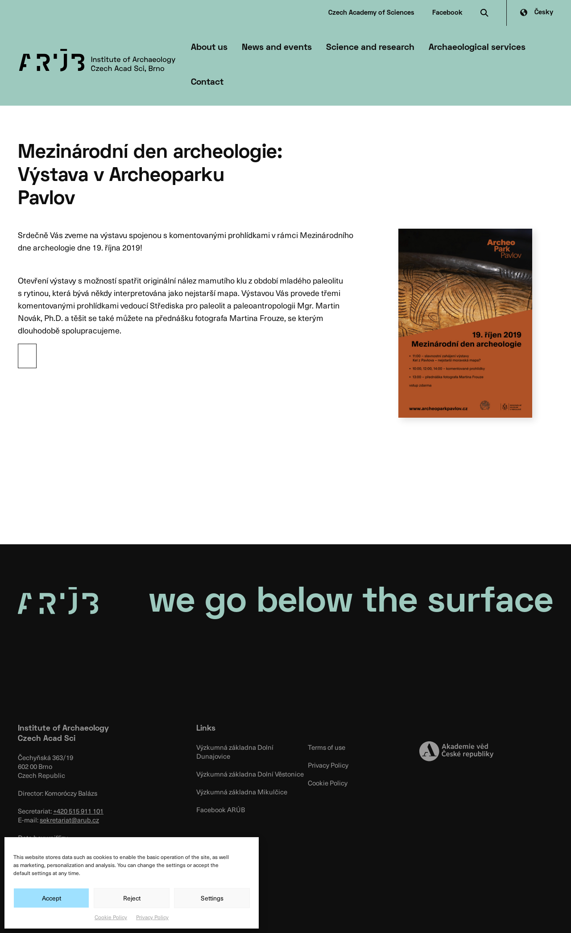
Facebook (447, 13)
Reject (132, 898)
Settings (212, 898)
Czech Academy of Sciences (371, 13)
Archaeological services (477, 48)
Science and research (370, 48)
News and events (277, 48)
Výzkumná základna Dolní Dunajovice (234, 751)
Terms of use (326, 747)
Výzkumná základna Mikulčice (241, 792)
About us (209, 48)
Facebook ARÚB (220, 809)
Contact (207, 82)
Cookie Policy (111, 917)
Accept (51, 898)
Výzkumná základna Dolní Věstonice (250, 774)
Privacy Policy (152, 917)
